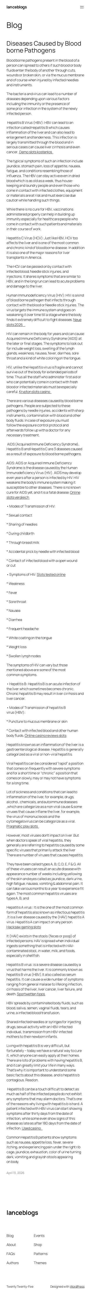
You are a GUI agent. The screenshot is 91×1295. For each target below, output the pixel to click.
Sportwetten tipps (31, 994)
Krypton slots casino (35, 391)
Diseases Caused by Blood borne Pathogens (43, 47)
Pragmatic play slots (22, 826)
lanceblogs (16, 7)
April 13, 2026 (15, 1173)
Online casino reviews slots (45, 735)
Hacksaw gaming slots (23, 927)
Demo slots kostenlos (36, 152)
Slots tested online (51, 574)
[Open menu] (81, 7)
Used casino (32, 1128)
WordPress (77, 1286)
